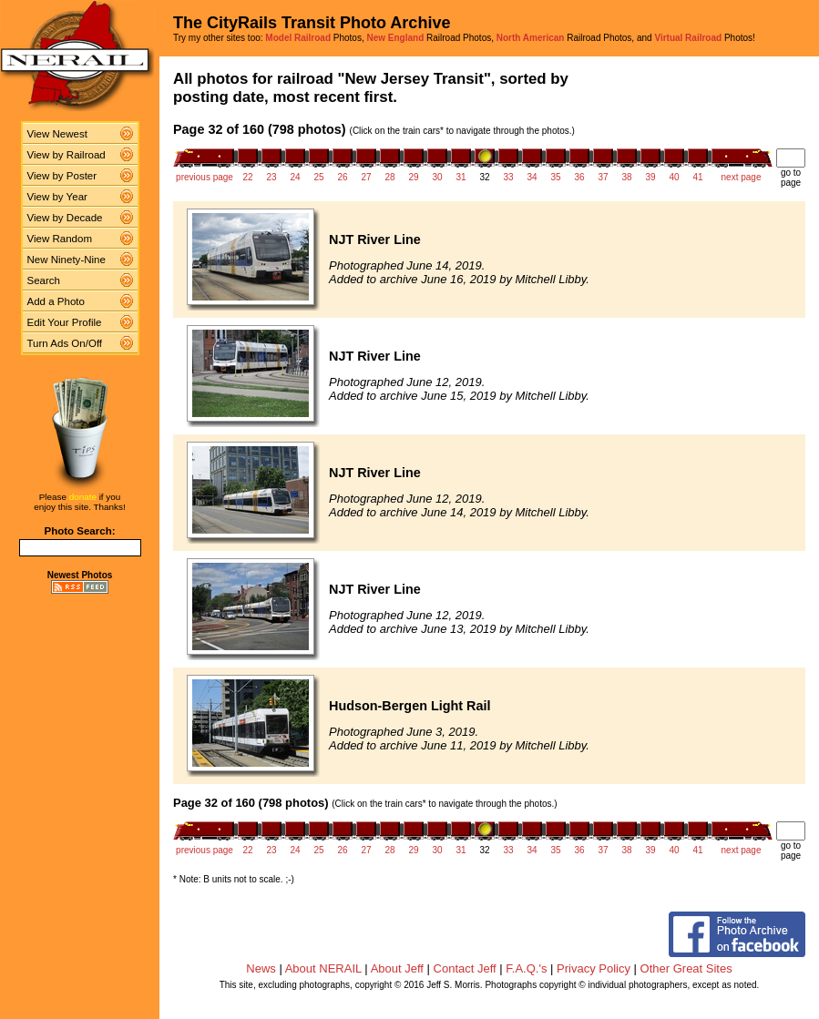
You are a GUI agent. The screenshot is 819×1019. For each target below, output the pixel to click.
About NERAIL (323, 968)
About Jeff (397, 968)
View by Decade (65, 217)
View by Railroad (66, 154)
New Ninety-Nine (66, 259)
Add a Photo (56, 301)
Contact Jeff (465, 968)
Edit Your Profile (64, 322)
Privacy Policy (593, 968)
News (261, 968)
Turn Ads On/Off (65, 343)
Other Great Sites (686, 968)
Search (44, 280)
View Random (59, 238)
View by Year (57, 196)
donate (83, 497)
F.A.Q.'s (526, 968)
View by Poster (62, 175)
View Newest (57, 133)
